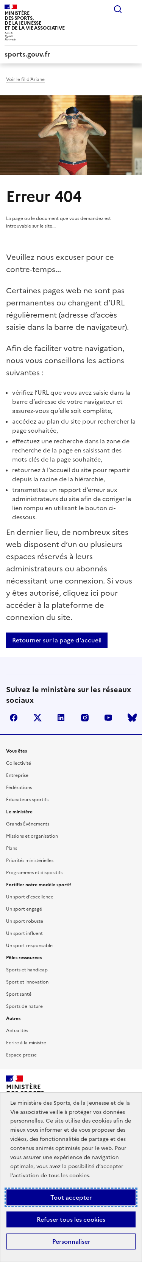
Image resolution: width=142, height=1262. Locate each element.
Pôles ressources (24, 957)
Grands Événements (27, 824)
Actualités (17, 1030)
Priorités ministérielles (29, 860)
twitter (37, 717)
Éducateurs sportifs (27, 799)
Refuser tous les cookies (71, 1219)
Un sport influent (24, 933)
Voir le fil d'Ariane (25, 79)
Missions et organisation (32, 836)
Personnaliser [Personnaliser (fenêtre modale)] (71, 1241)
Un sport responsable (29, 945)
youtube (108, 717)
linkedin (61, 717)
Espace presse (21, 1055)
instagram (84, 717)
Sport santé (18, 994)
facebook (13, 717)
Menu (132, 9)
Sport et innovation (27, 982)
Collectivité (18, 763)
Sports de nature (24, 1006)
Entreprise (17, 775)
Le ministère (19, 811)
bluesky (132, 717)
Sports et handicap (27, 969)
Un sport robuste (24, 921)
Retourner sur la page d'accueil (56, 640)
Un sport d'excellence (29, 897)
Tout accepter (71, 1197)
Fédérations (19, 787)
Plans (11, 848)
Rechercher (117, 9)
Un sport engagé (24, 909)
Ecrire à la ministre (26, 1042)
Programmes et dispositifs (34, 872)
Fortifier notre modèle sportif (38, 884)
